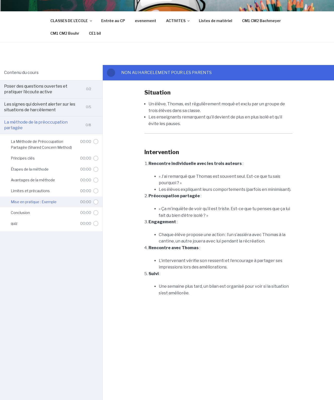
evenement (145, 20)
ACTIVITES (178, 20)
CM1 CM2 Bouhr (64, 33)
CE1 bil (95, 33)
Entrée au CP (113, 20)
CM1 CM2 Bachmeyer (261, 20)
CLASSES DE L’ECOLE (71, 20)
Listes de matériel (215, 20)
